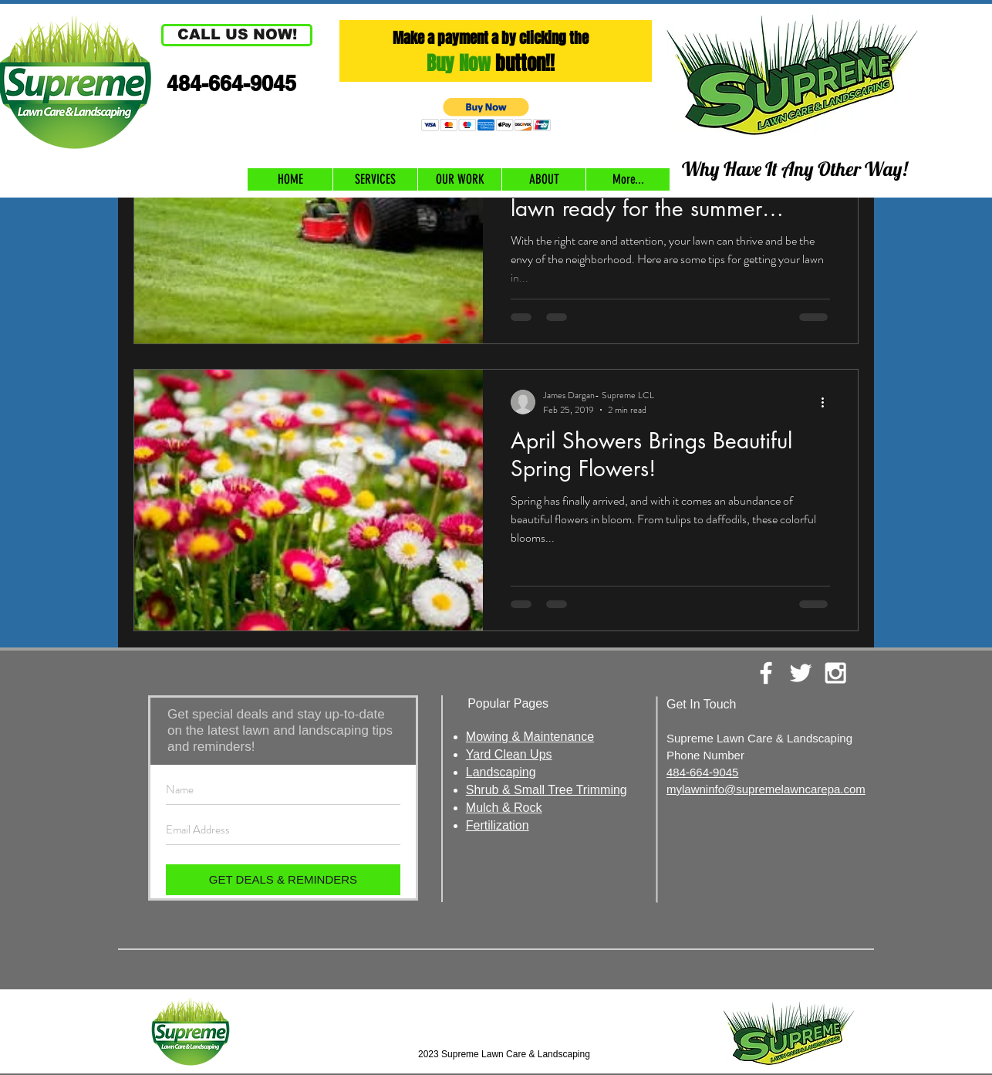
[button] (236, 35)
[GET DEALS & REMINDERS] (283, 879)
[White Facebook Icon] (766, 673)
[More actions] (827, 402)
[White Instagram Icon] (835, 673)
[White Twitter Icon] (800, 673)
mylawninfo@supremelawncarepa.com (765, 789)
